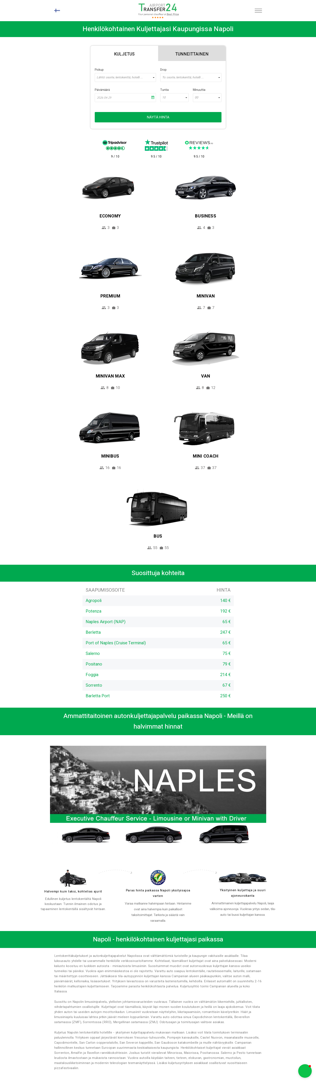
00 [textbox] (196, 97)
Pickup (99, 70)
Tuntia (164, 90)
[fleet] (243, 878)
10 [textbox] (164, 97)
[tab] (124, 53)
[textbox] (125, 77)
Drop (163, 70)
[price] (158, 878)
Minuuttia (199, 90)
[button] (305, 1071)
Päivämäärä (102, 90)
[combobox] (125, 77)
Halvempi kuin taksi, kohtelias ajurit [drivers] (73, 891)
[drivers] (73, 878)
